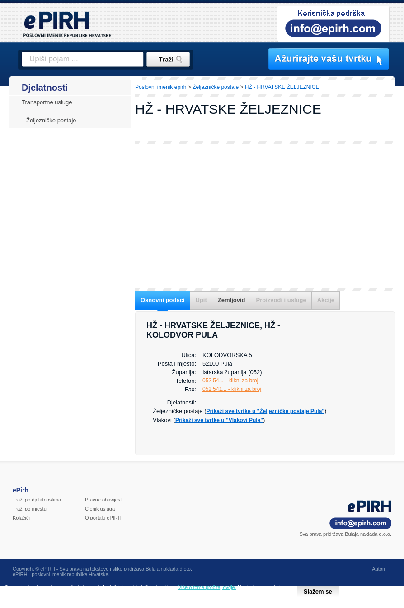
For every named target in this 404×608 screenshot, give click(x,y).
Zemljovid (231, 300)
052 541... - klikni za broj (231, 389)
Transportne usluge (47, 102)
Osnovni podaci (163, 300)
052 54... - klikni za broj (230, 380)
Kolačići (21, 517)
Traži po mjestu (30, 508)
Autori (378, 568)
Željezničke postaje (51, 120)
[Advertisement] (265, 216)
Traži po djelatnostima (37, 499)
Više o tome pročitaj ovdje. (207, 587)
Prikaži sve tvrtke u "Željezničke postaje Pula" (266, 411)
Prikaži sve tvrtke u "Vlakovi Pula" (219, 420)
